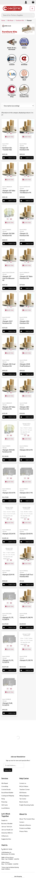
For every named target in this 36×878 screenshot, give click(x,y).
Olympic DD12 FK (26, 450)
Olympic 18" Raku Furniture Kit (8, 192)
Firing (3, 799)
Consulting (4, 786)
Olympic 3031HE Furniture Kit (8, 451)
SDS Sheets (22, 792)
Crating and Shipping (7, 795)
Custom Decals (6, 789)
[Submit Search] (33, 15)
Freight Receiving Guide (26, 805)
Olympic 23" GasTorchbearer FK (8, 278)
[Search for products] (16, 15)
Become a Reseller (6, 823)
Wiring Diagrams (24, 795)
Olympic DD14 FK (8, 493)
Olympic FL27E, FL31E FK (8, 661)
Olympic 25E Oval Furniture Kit (8, 365)
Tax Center (22, 799)
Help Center (24, 778)
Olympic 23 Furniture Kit (24, 234)
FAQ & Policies (23, 786)
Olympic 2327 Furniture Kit (7, 322)
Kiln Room (10, 20)
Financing (4, 802)
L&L (11, 80)
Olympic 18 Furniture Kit (24, 149)
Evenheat (24, 64)
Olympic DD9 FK (8, 575)
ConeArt (11, 64)
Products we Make (25, 828)
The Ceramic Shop (12, 95)
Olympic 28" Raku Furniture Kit (8, 408)
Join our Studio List (7, 829)
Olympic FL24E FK (26, 617)
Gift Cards (4, 805)
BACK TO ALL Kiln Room (11, 48)
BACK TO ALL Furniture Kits (24, 95)
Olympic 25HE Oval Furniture (25, 365)
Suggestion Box (6, 839)
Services (4, 778)
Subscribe (8, 770)
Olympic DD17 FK (26, 493)
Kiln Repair (4, 783)
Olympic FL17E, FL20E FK (8, 618)
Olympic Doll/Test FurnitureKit (26, 576)
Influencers (4, 836)
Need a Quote (23, 802)
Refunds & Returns (25, 825)
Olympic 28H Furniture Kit (24, 408)
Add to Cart (9, 158)
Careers (21, 822)
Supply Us (4, 820)
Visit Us (4, 845)
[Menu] (32, 8)
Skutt (24, 80)
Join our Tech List (6, 826)
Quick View (9, 136)
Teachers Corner (24, 789)
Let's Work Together (5, 815)
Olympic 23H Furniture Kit (24, 322)
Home (3, 20)
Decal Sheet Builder (7, 792)
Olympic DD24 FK (8, 534)
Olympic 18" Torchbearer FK (25, 192)
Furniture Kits (20, 20)
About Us (23, 814)
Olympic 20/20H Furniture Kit (8, 234)
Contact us (22, 783)
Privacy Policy (23, 831)
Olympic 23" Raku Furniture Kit (26, 277)
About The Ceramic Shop (27, 819)
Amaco (24, 48)
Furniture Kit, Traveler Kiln (7, 149)
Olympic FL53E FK (26, 660)
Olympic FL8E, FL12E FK (7, 704)
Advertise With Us (7, 833)
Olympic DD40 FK (26, 534)
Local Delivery (5, 808)
